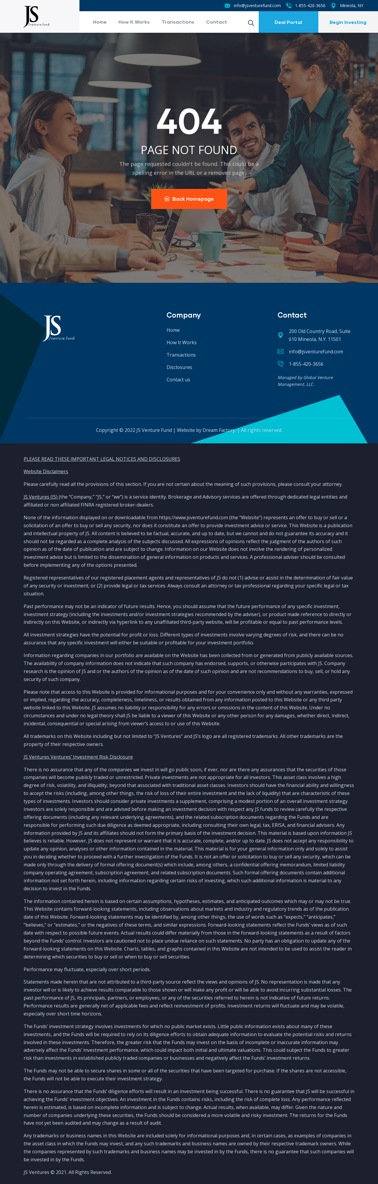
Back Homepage (189, 199)
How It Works (134, 22)
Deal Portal (288, 22)
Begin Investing (348, 22)
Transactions (178, 22)
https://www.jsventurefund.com (193, 517)
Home (100, 22)
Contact (216, 22)
